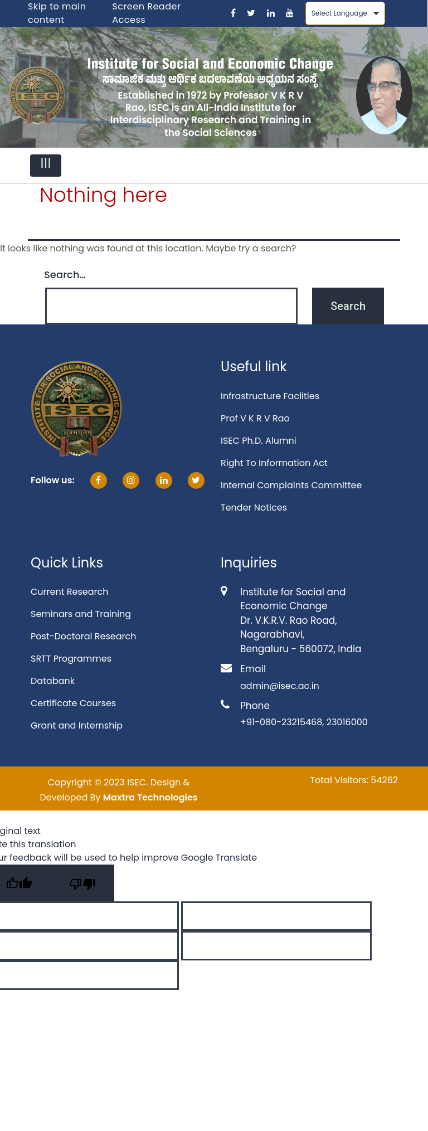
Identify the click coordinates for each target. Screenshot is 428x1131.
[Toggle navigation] (45, 165)
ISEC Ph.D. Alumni (258, 440)
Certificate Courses (73, 703)
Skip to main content (57, 13)
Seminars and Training (81, 614)
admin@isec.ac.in (279, 685)
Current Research (69, 591)
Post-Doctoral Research (83, 636)
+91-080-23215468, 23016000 (304, 722)
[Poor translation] (82, 883)
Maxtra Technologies (150, 797)
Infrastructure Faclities (270, 396)
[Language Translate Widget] (345, 13)
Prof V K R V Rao (255, 418)
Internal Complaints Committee (291, 485)
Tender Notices (254, 507)
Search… (65, 274)
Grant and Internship (77, 725)
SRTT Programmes (71, 658)
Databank (53, 680)
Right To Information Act (274, 463)
